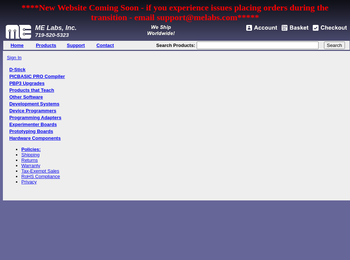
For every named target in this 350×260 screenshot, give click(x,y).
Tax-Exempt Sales (40, 171)
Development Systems (34, 104)
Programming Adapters (35, 117)
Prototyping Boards (31, 131)
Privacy (29, 182)
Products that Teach (31, 90)
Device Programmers (32, 110)
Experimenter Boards (33, 124)
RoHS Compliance (40, 176)
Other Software (26, 97)
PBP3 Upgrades (27, 83)
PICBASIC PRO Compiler (37, 76)
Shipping (30, 154)
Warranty (30, 165)
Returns (29, 160)
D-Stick (17, 69)
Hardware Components (35, 138)
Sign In (14, 57)
